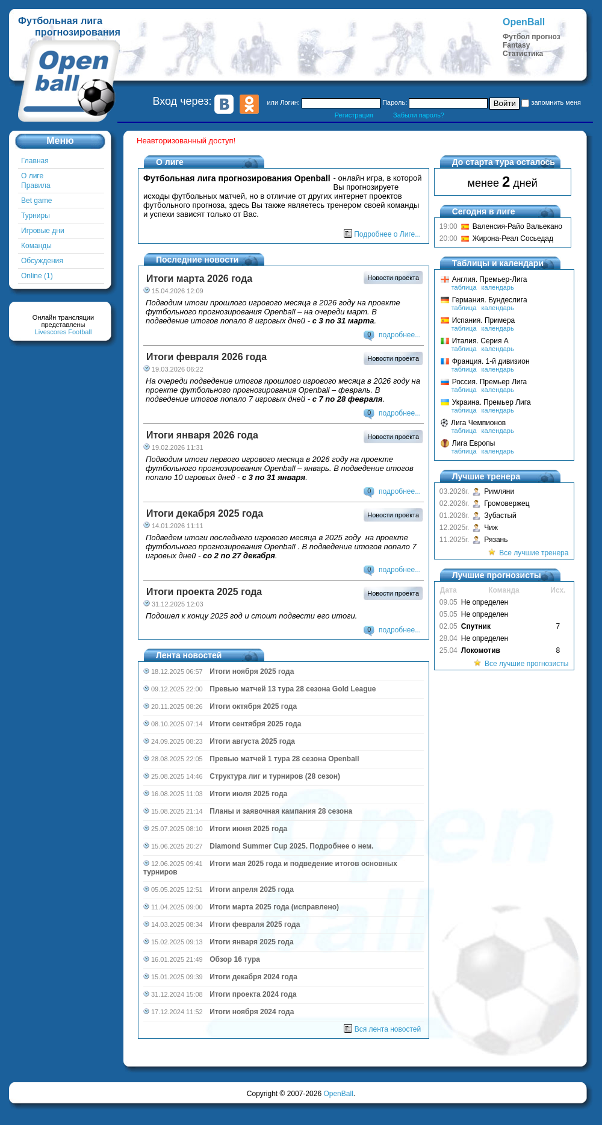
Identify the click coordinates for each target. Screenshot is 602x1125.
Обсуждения (42, 261)
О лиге (32, 176)
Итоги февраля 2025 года (254, 924)
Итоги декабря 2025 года (204, 513)
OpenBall (338, 1093)
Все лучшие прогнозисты (526, 663)
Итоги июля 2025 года (248, 794)
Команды (36, 246)
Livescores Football (63, 331)
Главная (35, 161)
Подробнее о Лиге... (387, 234)
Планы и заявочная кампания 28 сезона (280, 811)
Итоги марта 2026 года (199, 278)
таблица (464, 287)
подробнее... (400, 335)
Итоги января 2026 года (202, 435)
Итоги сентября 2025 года (255, 724)
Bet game (36, 200)
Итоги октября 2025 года (253, 706)
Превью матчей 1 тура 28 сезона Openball (284, 759)
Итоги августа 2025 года (252, 741)
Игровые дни (42, 230)
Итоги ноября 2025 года (251, 671)
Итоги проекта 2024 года (252, 994)
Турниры (35, 215)
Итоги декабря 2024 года (253, 977)
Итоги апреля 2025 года (251, 889)
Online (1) (37, 276)
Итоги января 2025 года (251, 942)
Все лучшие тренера (533, 553)
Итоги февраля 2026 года (206, 357)
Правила (36, 185)
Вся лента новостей (388, 1029)
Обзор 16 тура (234, 959)
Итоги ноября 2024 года (251, 1012)
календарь (498, 287)
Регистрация (354, 115)
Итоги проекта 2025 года (204, 592)
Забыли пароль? (418, 115)
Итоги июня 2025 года (248, 828)
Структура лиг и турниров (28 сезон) (274, 776)
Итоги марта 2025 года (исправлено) (274, 907)
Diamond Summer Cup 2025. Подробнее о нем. (291, 846)
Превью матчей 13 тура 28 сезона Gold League (292, 689)
